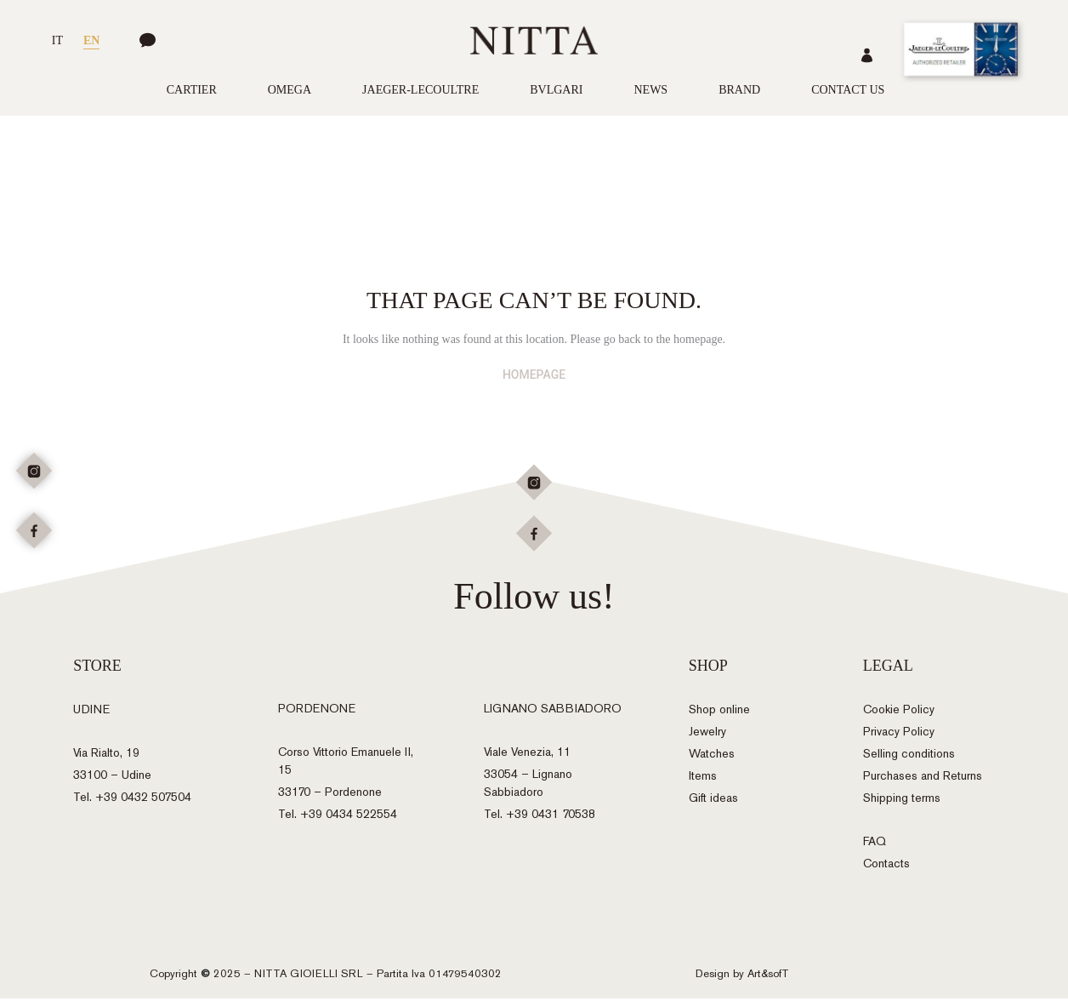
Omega (289, 89)
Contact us (847, 89)
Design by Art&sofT (742, 976)
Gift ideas (713, 801)
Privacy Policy (898, 735)
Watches (712, 757)
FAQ (874, 845)
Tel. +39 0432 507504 (132, 800)
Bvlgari (556, 89)
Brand (739, 89)
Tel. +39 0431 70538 (539, 816)
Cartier (192, 89)
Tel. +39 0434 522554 (337, 816)
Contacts (886, 867)
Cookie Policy (898, 713)
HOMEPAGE (534, 374)
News (650, 89)
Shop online (719, 713)
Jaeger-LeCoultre (420, 89)
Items (703, 779)
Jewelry (707, 735)
